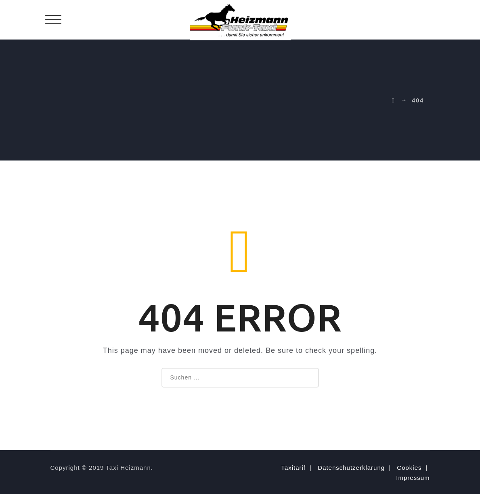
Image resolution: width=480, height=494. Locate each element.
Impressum (413, 477)
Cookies (409, 467)
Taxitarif (293, 467)
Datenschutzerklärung (351, 467)
